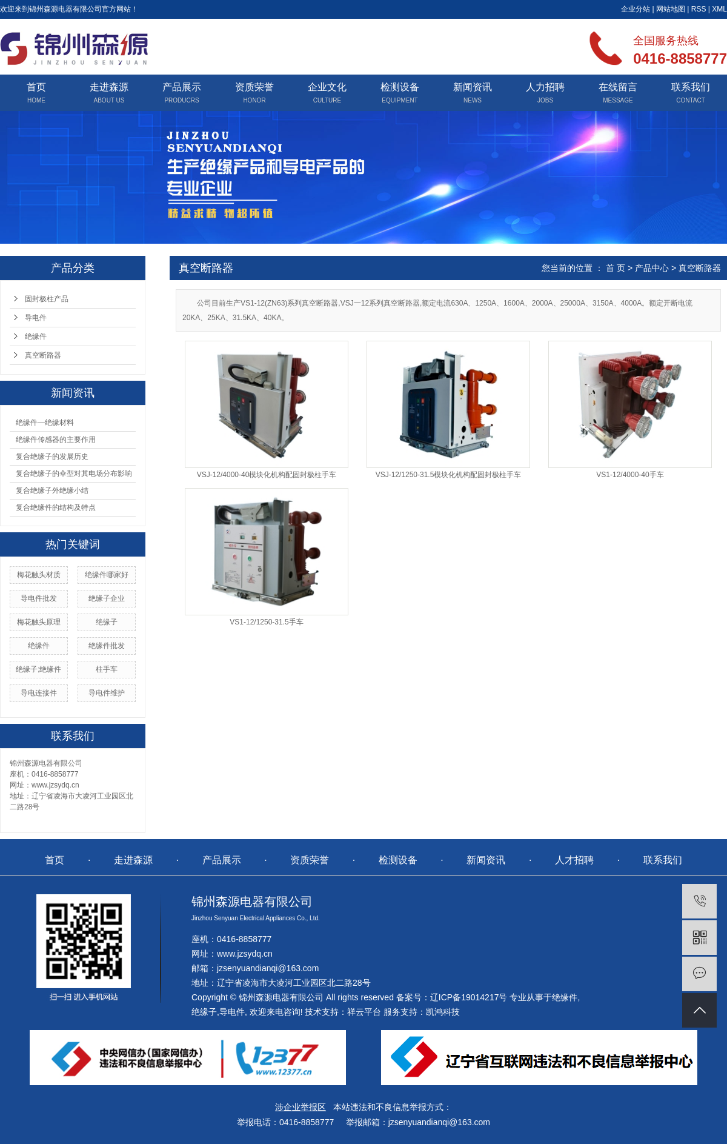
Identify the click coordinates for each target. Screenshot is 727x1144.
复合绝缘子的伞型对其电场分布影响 (74, 473)
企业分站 (635, 9)
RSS (698, 9)
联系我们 (690, 87)
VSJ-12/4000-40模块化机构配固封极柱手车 (267, 475)
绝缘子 (107, 622)
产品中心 (652, 268)
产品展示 (181, 87)
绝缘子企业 (106, 598)
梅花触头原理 (39, 622)
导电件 (36, 317)
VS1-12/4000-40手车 (629, 475)
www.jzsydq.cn (245, 953)
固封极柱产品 (46, 299)
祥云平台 (364, 1012)
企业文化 (327, 87)
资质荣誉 (254, 87)
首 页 (615, 268)
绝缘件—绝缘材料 (45, 422)
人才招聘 (574, 860)
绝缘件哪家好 (106, 574)
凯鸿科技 (443, 1012)
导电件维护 (106, 693)
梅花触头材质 (39, 574)
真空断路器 (43, 355)
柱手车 (107, 669)
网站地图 (670, 9)
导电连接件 (39, 693)
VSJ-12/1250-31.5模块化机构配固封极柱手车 (449, 475)
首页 (36, 87)
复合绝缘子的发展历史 (52, 456)
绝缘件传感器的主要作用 (56, 439)
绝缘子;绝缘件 (38, 669)
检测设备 (399, 87)
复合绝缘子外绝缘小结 (52, 490)
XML (719, 9)
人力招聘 (545, 87)
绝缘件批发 (106, 645)
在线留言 (618, 87)
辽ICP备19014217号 (469, 997)
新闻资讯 (472, 87)
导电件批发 (39, 598)
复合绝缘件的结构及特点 (56, 507)
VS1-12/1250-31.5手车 (266, 622)
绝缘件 (36, 336)
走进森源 (109, 87)
